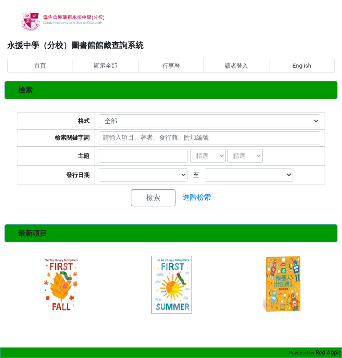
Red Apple (328, 352)
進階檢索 (197, 197)
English (302, 65)
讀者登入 (236, 65)
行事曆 (171, 65)
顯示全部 (105, 65)
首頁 (40, 65)
